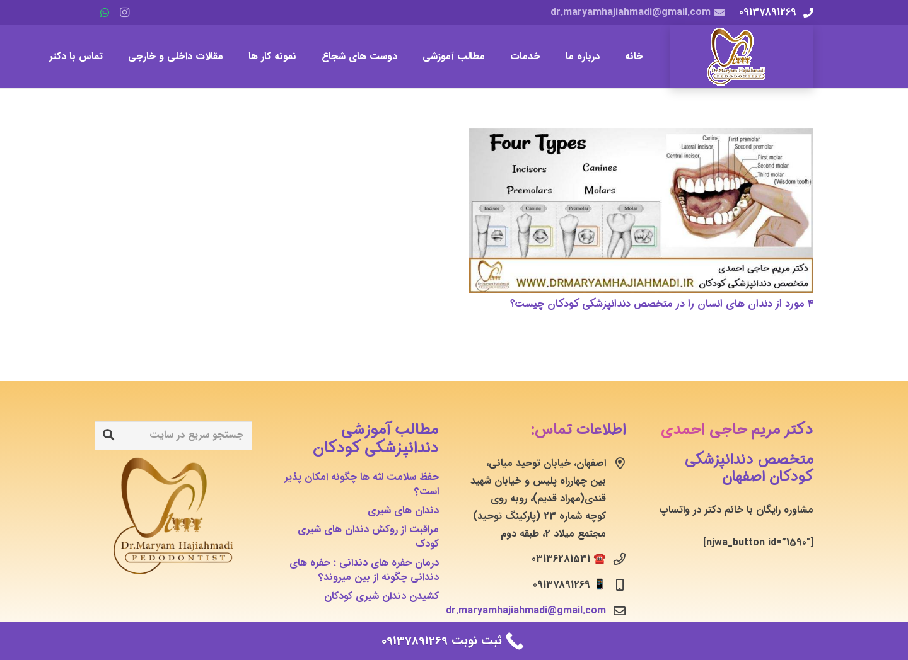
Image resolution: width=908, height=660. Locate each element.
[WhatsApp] (105, 13)
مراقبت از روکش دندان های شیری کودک (368, 536)
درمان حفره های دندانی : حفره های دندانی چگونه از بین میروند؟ (364, 569)
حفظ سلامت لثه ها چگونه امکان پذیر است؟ (361, 484)
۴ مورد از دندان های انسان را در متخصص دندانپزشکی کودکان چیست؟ (661, 304)
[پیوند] (741, 56)
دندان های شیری (403, 510)
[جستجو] (108, 435)
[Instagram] (125, 13)
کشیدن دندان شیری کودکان (381, 596)
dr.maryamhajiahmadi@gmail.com (526, 610)
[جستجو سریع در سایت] (173, 435)
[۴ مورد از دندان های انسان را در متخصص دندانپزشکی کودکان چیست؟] (641, 210)
